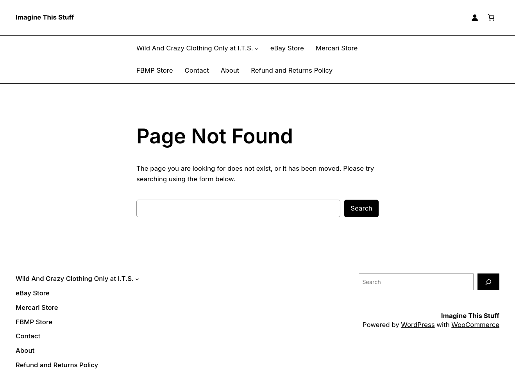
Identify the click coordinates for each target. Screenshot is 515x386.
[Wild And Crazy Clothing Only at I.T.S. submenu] (250, 48)
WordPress (422, 324)
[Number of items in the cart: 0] (491, 17)
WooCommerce (476, 324)
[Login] (475, 17)
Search (362, 208)
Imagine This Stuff (44, 17)
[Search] (488, 281)
